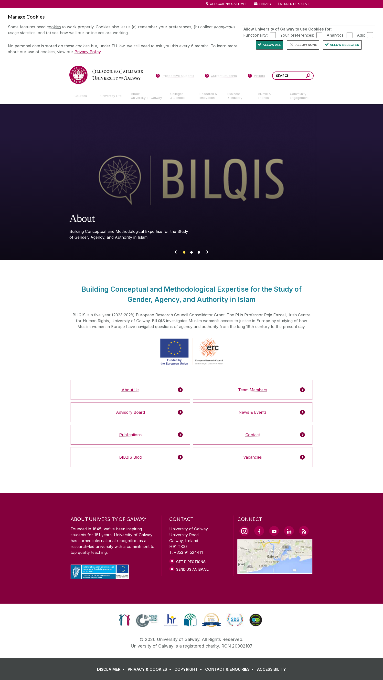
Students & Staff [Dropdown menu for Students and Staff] (295, 4)
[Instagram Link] (244, 531)
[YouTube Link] (274, 531)
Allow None (306, 45)
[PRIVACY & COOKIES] (150, 669)
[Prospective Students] (175, 77)
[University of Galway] (106, 75)
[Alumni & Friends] (270, 96)
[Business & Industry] (238, 96)
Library (265, 4)
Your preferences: (297, 34)
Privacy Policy (87, 51)
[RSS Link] (304, 531)
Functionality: (255, 34)
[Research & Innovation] (209, 96)
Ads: (361, 34)
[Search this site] (308, 76)
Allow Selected (344, 45)
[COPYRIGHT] (189, 669)
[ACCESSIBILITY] (271, 669)
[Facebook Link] (259, 531)
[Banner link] (184, 253)
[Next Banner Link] (207, 253)
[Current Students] (221, 77)
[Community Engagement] (299, 96)
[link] (124, 620)
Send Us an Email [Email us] (192, 569)
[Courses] (83, 96)
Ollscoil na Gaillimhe (228, 4)
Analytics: (335, 34)
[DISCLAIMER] (112, 669)
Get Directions (191, 562)
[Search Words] (293, 76)
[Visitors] (256, 77)
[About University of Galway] (146, 96)
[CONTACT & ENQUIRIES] (230, 669)
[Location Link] (274, 571)
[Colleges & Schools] (181, 96)
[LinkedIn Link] (289, 531)
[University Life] (111, 96)
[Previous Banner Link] (175, 253)
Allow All (272, 45)
